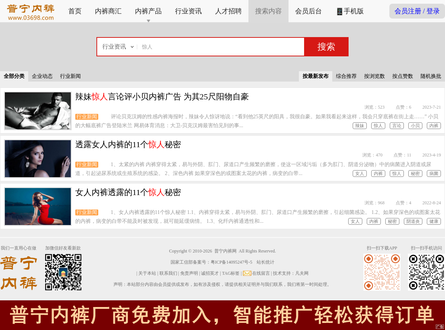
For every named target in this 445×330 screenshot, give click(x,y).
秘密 (415, 173)
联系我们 (168, 273)
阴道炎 (413, 221)
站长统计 (265, 262)
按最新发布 (316, 76)
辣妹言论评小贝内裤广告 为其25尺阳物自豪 (162, 96)
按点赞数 (402, 76)
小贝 (415, 125)
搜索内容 (268, 11)
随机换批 (431, 76)
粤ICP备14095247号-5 (232, 262)
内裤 (433, 125)
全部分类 (14, 76)
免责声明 (189, 273)
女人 (359, 173)
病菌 (433, 173)
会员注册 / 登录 (417, 11)
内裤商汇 (108, 11)
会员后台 (308, 11)
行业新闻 (70, 76)
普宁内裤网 (225, 251)
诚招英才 (210, 273)
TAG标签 (231, 273)
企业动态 (42, 76)
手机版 (349, 11)
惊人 (378, 125)
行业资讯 (188, 11)
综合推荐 (346, 76)
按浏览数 (374, 76)
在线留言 (261, 273)
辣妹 (359, 125)
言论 (396, 125)
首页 (75, 11)
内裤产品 (148, 11)
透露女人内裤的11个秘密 (128, 144)
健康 (433, 221)
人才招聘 (228, 11)
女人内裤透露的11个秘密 (128, 192)
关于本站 (147, 273)
